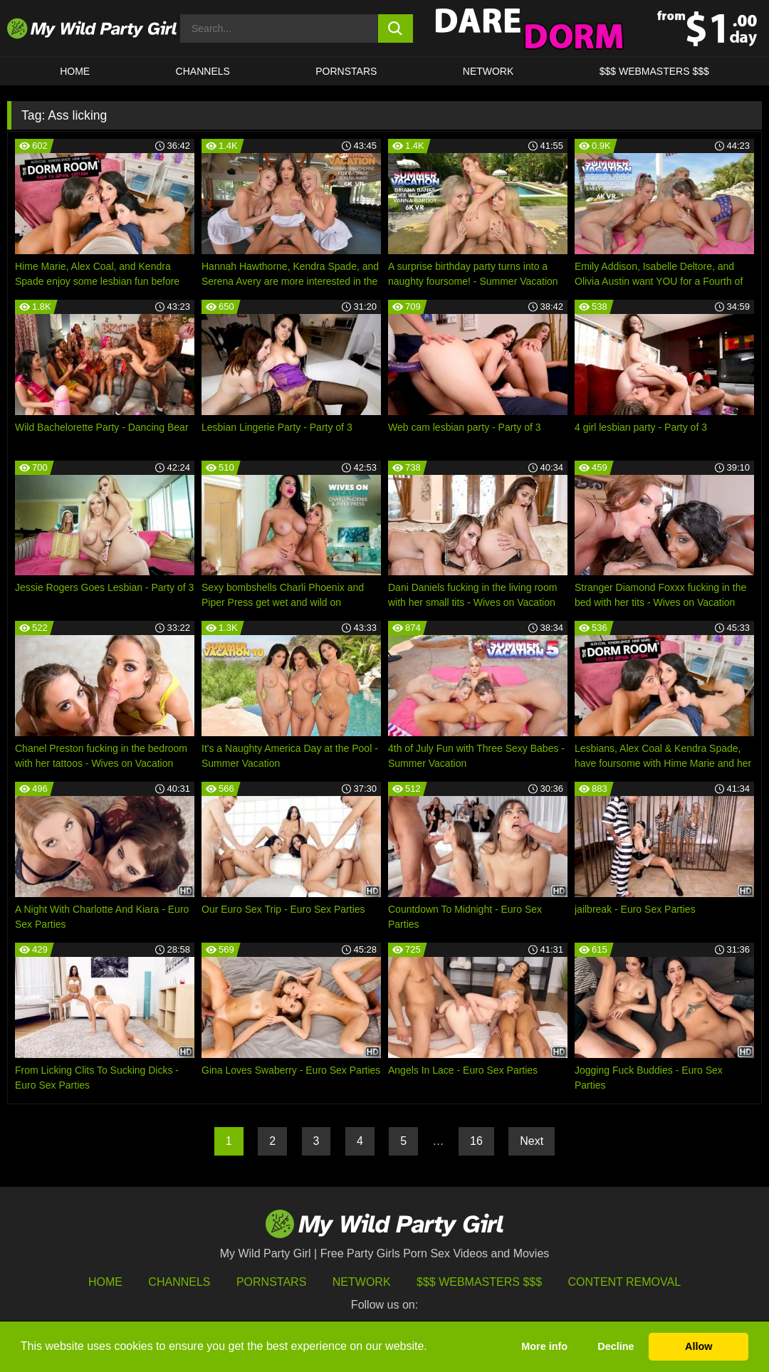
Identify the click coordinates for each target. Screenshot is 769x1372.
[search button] (395, 28)
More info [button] (544, 1346)
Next (531, 1141)
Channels (179, 1282)
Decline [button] (615, 1346)
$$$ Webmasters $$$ (479, 1282)
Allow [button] (698, 1346)
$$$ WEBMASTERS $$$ (654, 71)
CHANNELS (203, 71)
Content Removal (624, 1282)
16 (476, 1141)
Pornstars (346, 71)
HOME (75, 71)
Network (488, 71)
